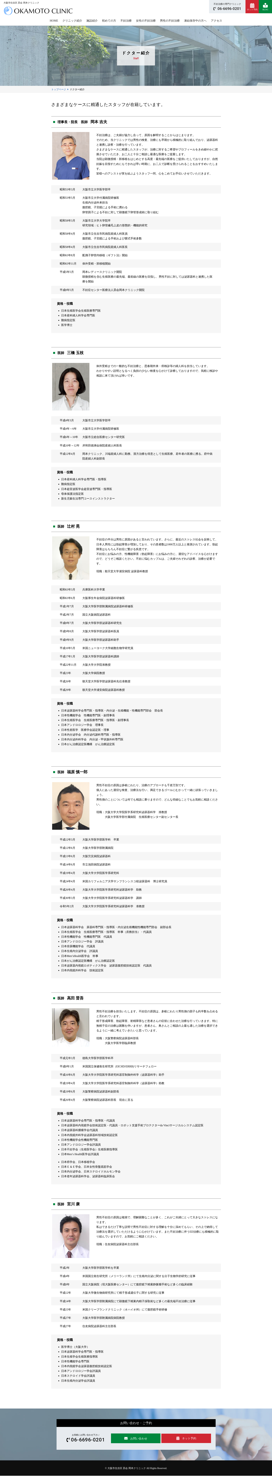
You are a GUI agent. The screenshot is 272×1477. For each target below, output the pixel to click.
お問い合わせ (136, 1439)
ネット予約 (189, 1438)
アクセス (216, 20)
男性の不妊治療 (170, 20)
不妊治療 (126, 20)
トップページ (58, 89)
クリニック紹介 (72, 20)
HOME (54, 20)
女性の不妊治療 (146, 20)
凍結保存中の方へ (195, 20)
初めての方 (109, 20)
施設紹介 (92, 20)
